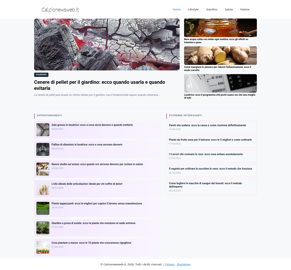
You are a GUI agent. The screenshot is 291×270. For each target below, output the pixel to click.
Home (177, 9)
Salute (229, 9)
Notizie (244, 9)
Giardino (212, 9)
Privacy (170, 264)
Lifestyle (193, 9)
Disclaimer (184, 264)
